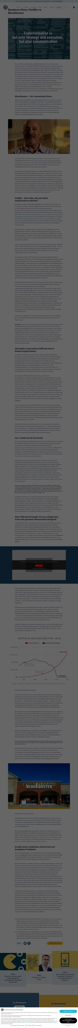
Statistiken (21, 1025)
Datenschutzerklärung (27, 1022)
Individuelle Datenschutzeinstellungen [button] (68, 1020)
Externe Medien (36, 1025)
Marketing (28, 1025)
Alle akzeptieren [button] (68, 1011)
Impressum (68, 1025)
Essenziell (13, 1025)
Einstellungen (53, 1022)
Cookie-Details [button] (63, 1024)
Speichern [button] (68, 1015)
